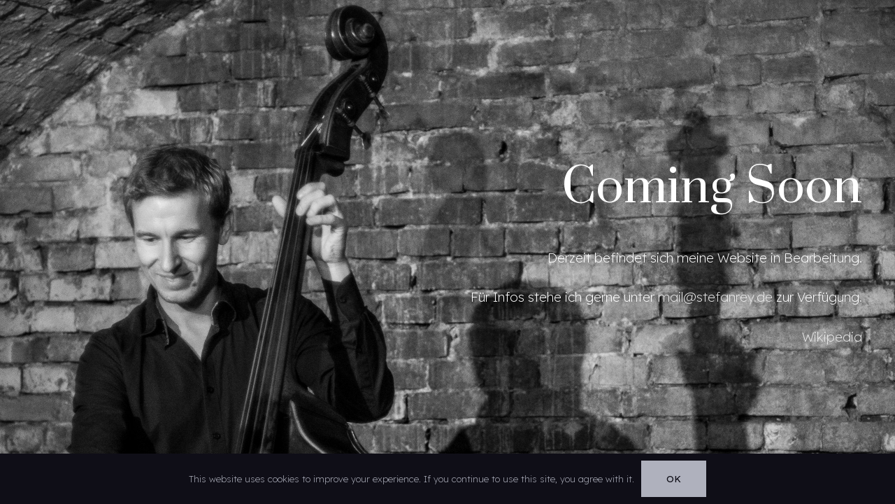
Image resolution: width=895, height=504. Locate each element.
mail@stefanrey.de (715, 296)
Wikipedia (832, 336)
